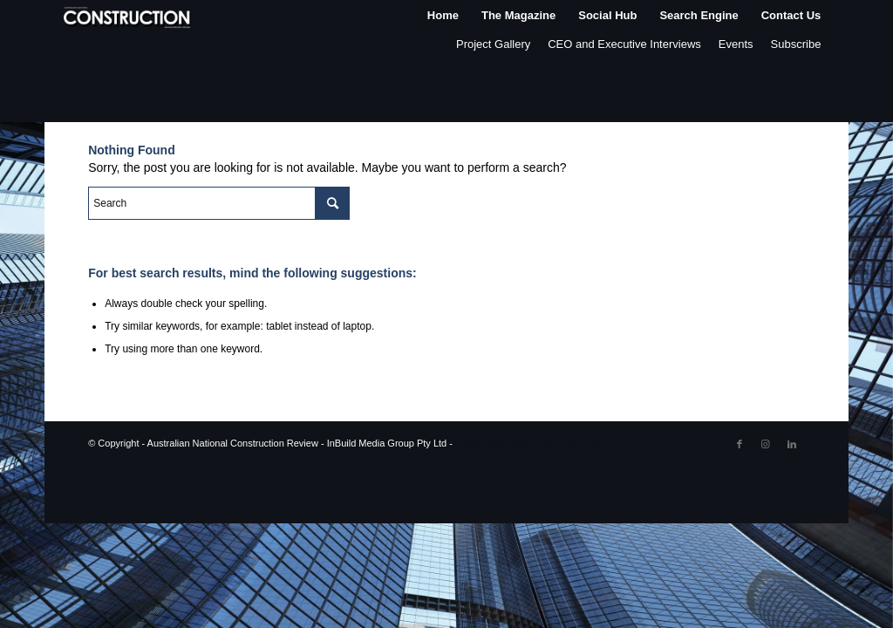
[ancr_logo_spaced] (128, 15)
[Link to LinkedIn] (792, 444)
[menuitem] (443, 15)
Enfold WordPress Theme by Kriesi (529, 443)
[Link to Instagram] (766, 444)
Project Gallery (493, 44)
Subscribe (796, 44)
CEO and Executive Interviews (624, 44)
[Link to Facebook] (739, 444)
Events (736, 44)
